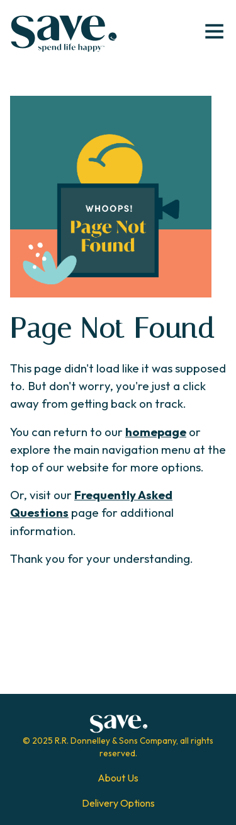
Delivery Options (118, 803)
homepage (155, 431)
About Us (118, 777)
